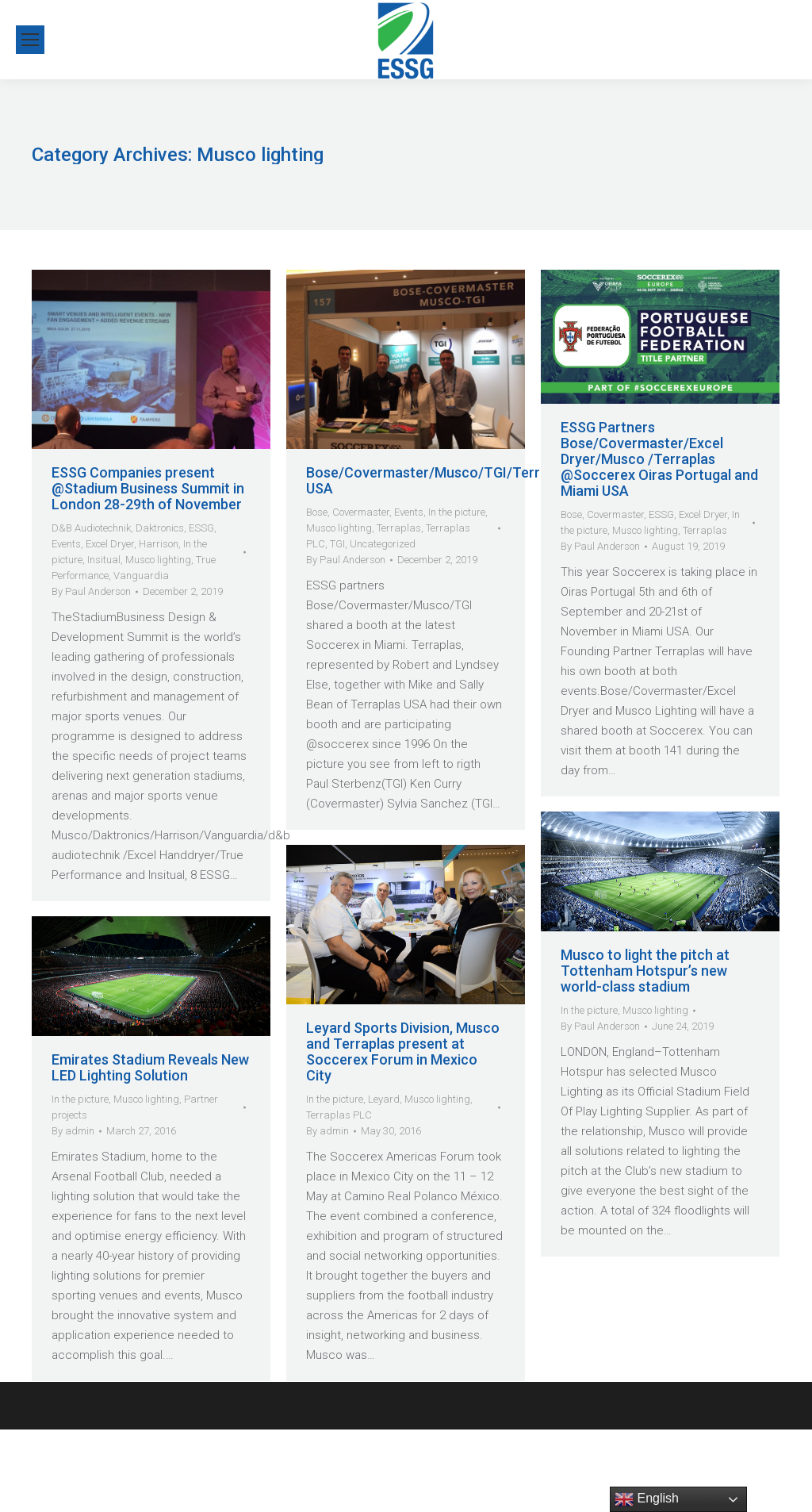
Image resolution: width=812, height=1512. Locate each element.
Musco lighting (158, 560)
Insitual (104, 560)
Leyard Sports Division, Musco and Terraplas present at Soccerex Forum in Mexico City (403, 1052)
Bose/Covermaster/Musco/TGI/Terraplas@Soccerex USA (477, 481)
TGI (337, 544)
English (647, 1499)
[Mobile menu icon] (30, 39)
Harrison (158, 544)
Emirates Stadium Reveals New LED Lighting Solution (150, 1068)
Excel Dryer (110, 544)
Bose (316, 512)
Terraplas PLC (339, 1115)
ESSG (201, 528)
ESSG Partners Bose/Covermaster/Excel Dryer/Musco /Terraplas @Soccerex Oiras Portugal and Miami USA (659, 459)
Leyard (384, 1099)
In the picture (456, 512)
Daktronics (160, 528)
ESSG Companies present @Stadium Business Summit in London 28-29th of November (148, 488)
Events (66, 544)
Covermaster (360, 512)
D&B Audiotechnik (91, 528)
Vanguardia (141, 575)
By (91, 591)
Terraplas (399, 528)
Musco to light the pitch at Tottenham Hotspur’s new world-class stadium (645, 971)
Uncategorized (383, 544)
